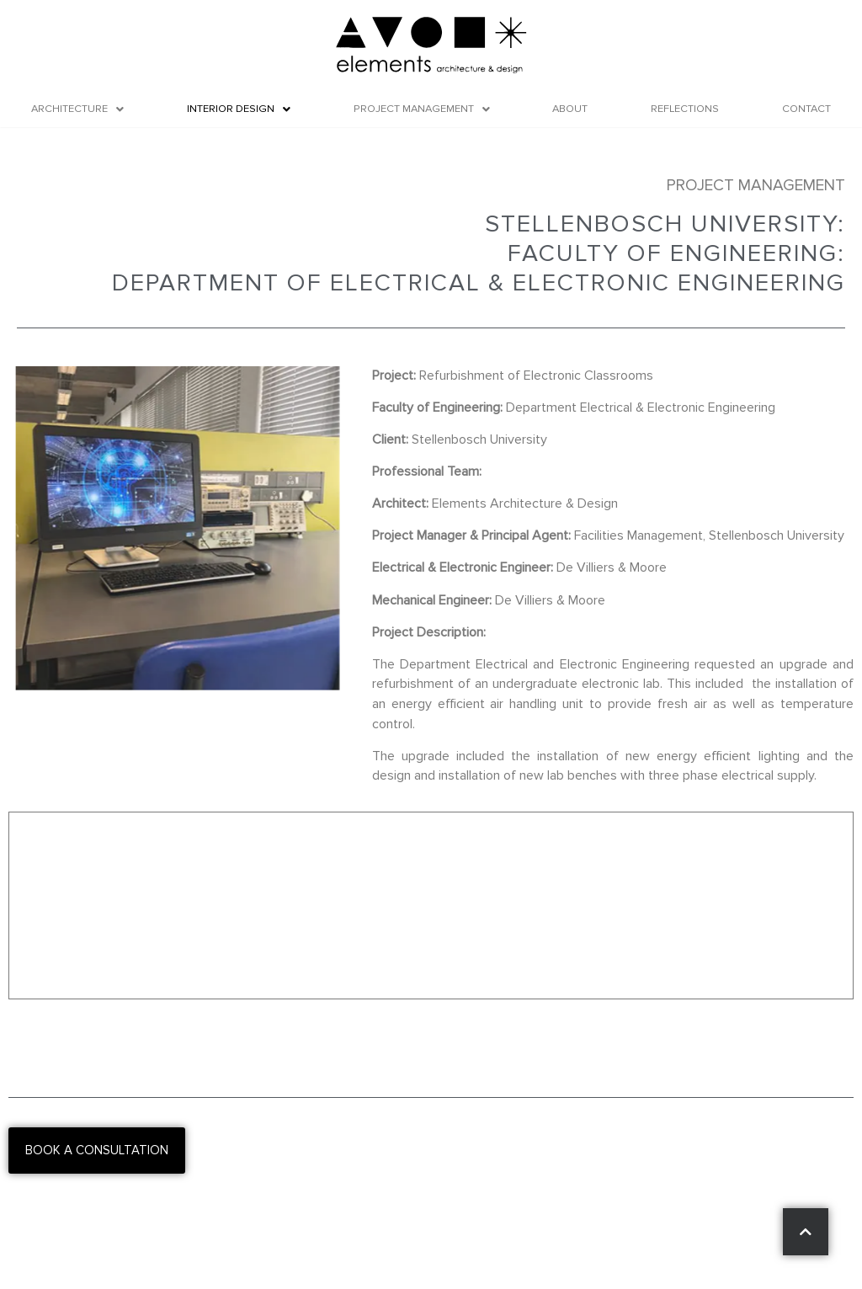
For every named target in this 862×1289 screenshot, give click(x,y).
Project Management (422, 108)
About (570, 108)
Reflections (685, 108)
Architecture (77, 108)
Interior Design (238, 108)
